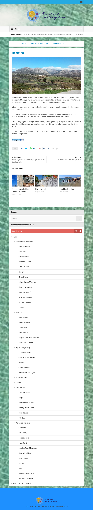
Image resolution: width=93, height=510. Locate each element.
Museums (22, 363)
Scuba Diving (23, 443)
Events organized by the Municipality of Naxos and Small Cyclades (29, 159)
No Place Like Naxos (25, 302)
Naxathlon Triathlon (66, 189)
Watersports (22, 428)
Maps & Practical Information (22, 483)
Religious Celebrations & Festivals (29, 338)
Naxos (23, 43)
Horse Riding (22, 433)
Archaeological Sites (25, 352)
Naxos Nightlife (23, 413)
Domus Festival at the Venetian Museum (20, 190)
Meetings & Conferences (26, 479)
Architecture (22, 252)
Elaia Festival (40, 189)
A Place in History (24, 267)
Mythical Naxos (23, 277)
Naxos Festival (23, 332)
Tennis (21, 468)
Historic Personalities (25, 287)
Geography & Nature (25, 262)
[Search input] (42, 231)
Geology (21, 272)
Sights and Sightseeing (23, 348)
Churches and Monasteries (27, 357)
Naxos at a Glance (24, 247)
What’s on (19, 312)
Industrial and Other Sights (27, 373)
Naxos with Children (25, 453)
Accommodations (21, 378)
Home (14, 43)
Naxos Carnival (23, 317)
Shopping (21, 307)
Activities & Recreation (39, 43)
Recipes (21, 398)
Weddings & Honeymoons (26, 473)
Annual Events (58, 43)
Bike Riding (22, 463)
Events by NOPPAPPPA (26, 343)
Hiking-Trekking (23, 458)
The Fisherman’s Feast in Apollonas (64, 158)
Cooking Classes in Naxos (27, 408)
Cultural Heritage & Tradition (27, 282)
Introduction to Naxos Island (24, 242)
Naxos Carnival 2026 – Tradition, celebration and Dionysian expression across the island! (47, 34)
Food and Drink (20, 388)
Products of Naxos (24, 393)
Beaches (18, 383)
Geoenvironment (24, 257)
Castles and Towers (24, 368)
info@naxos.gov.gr (62, 506)
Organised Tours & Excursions (28, 448)
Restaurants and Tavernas (26, 403)
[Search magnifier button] (80, 231)
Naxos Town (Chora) (25, 292)
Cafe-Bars (22, 418)
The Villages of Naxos (25, 297)
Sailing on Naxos (24, 438)
